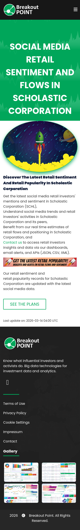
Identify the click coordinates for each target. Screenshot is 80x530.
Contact (10, 441)
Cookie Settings (16, 422)
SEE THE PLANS (24, 304)
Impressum (13, 431)
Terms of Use (14, 403)
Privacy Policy (14, 413)
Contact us (12, 242)
